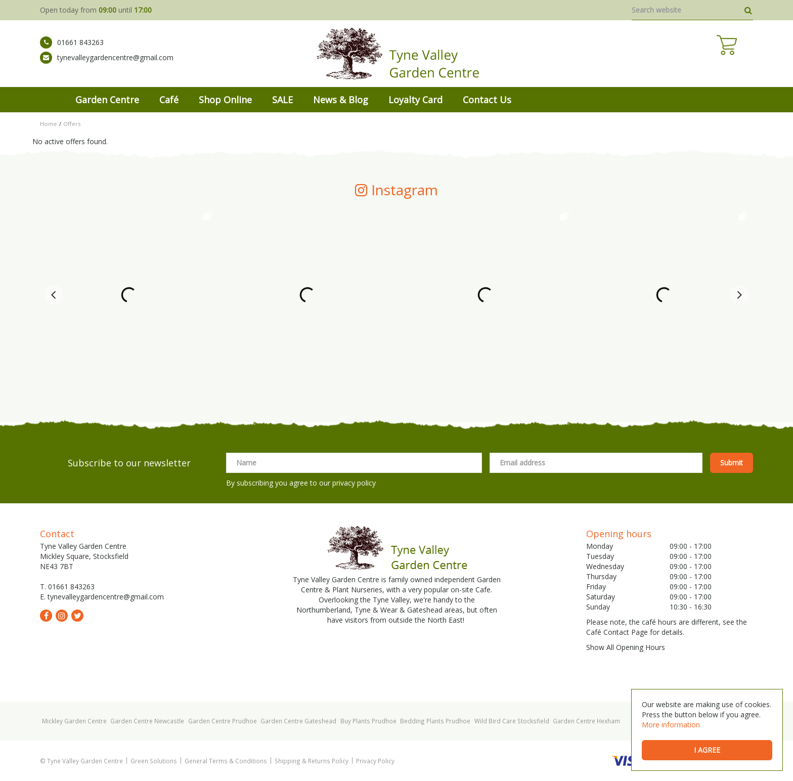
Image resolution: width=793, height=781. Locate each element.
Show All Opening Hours (625, 647)
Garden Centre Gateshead (298, 721)
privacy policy (354, 483)
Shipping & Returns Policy (311, 761)
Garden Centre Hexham (586, 721)
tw (77, 616)
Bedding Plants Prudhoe (435, 721)
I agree (707, 750)
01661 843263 (72, 48)
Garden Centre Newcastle (147, 721)
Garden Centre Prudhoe (222, 721)
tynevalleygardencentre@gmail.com (106, 63)
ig (62, 616)
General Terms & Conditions (226, 761)
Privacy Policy (375, 761)
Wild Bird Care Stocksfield (511, 721)
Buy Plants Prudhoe (368, 721)
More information (671, 724)
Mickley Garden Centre (74, 721)
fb (46, 616)
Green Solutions (153, 761)
